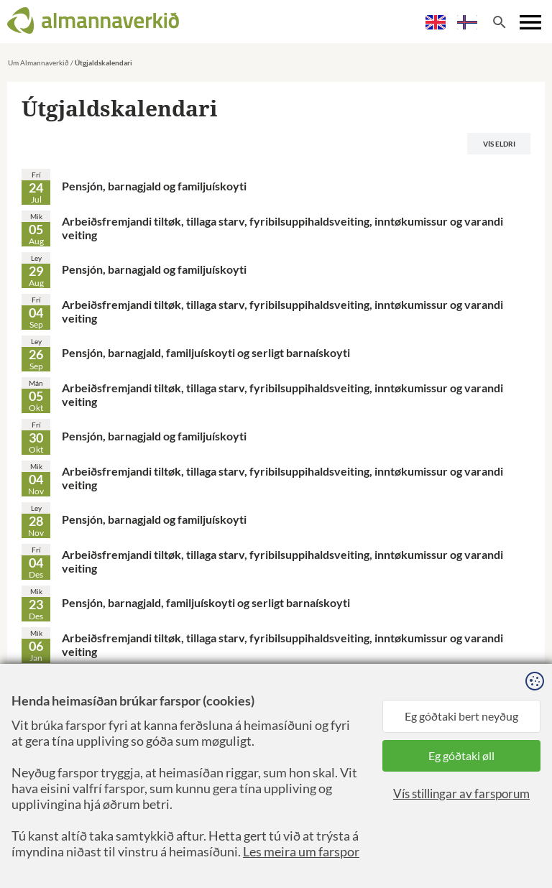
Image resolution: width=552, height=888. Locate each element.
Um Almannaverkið (38, 62)
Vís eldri (499, 143)
